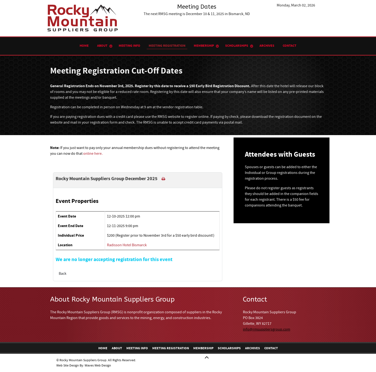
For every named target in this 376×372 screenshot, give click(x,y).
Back (62, 273)
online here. (93, 153)
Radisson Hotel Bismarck (127, 245)
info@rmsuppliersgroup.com (266, 329)
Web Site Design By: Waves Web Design (83, 365)
